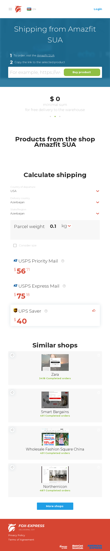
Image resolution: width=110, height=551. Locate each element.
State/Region (18, 209)
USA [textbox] (13, 191)
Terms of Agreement (21, 539)
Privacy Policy (16, 535)
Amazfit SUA (46, 55)
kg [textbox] (64, 225)
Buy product (82, 72)
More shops (54, 506)
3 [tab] (59, 116)
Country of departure (22, 187)
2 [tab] (55, 116)
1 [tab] (50, 116)
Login (98, 9)
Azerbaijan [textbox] (17, 202)
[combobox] (55, 191)
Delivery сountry (20, 198)
